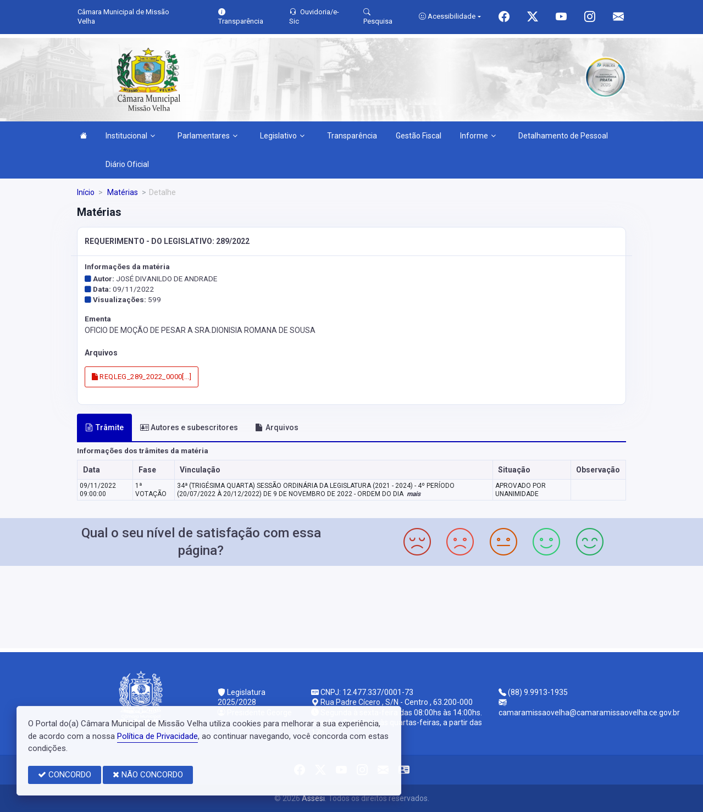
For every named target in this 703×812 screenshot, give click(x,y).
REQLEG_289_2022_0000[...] (142, 376)
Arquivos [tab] (276, 427)
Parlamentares (207, 136)
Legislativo (282, 136)
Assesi (313, 798)
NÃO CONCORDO (148, 775)
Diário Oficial (127, 164)
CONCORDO (64, 775)
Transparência (352, 135)
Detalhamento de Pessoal (563, 135)
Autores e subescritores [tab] (189, 427)
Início (86, 192)
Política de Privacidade (157, 736)
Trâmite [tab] (104, 427)
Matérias (122, 192)
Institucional (130, 136)
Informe (478, 136)
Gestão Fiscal (418, 135)
